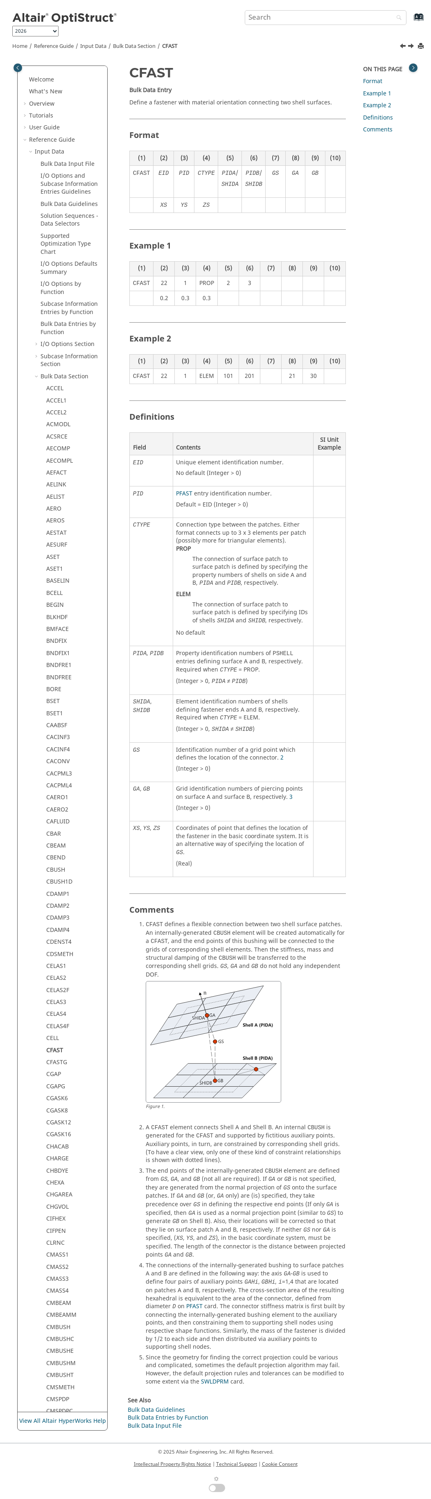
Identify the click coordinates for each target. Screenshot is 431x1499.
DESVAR (57, 1373)
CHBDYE (57, 290)
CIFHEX (55, 338)
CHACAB (57, 266)
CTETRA (56, 1096)
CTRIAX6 (57, 1168)
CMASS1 (57, 374)
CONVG (56, 711)
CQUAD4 (58, 904)
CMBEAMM (61, 434)
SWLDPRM (215, 1381)
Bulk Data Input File (155, 1426)
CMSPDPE (59, 543)
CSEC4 (54, 988)
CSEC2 (54, 964)
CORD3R (57, 795)
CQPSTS (57, 892)
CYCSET (56, 1241)
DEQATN (58, 1361)
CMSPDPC (59, 531)
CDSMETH (59, 74)
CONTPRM (60, 687)
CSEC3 (54, 976)
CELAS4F (57, 146)
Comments (378, 129)
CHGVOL (57, 326)
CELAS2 (56, 97)
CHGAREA (59, 314)
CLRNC (55, 362)
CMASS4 (57, 410)
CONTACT (59, 675)
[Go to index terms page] (410, 21)
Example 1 (377, 93)
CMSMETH (60, 507)
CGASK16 (58, 254)
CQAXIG (57, 868)
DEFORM (58, 1337)
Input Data (93, 46)
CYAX (53, 1229)
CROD (54, 940)
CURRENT (59, 1193)
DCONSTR (59, 1313)
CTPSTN (57, 1108)
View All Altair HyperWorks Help (62, 1421)
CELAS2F (57, 110)
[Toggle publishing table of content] (18, 67)
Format (372, 81)
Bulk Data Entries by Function (168, 1417)
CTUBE (55, 1180)
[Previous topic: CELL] (403, 47)
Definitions (378, 117)
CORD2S (57, 784)
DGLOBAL (59, 1397)
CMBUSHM (61, 483)
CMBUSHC (60, 458)
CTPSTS (56, 1121)
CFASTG (56, 182)
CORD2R (57, 771)
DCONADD (60, 1301)
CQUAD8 (58, 916)
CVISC (54, 1205)
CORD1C (57, 723)
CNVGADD (60, 615)
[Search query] (325, 17)
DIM (52, 1409)
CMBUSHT (60, 495)
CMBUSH (58, 447)
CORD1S (57, 747)
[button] (43, 74)
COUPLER (59, 820)
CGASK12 (58, 242)
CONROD (58, 663)
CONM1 (57, 627)
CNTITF (56, 579)
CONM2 (57, 639)
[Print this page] (421, 46)
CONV (54, 699)
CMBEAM (58, 422)
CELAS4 (56, 133)
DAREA (55, 1277)
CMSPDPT (59, 567)
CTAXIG (56, 1084)
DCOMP (56, 1289)
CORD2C (57, 759)
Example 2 (377, 105)
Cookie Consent (280, 1464)
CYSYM (55, 1265)
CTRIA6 (56, 1144)
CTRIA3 (56, 1132)
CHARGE (57, 278)
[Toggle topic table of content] (413, 67)
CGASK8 (57, 230)
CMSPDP (57, 519)
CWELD (55, 1217)
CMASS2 (57, 386)
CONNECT (60, 651)
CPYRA (55, 844)
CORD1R (57, 735)
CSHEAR (57, 1048)
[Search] (397, 18)
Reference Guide (54, 46)
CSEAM (55, 952)
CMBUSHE (60, 470)
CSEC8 (54, 1012)
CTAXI (54, 1072)
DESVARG (59, 1385)
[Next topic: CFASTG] (411, 47)
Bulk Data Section (134, 46)
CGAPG (55, 206)
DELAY (54, 1349)
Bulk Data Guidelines (156, 1410)
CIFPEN (56, 350)
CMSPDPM (60, 555)
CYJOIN (56, 1253)
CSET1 (54, 1036)
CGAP (53, 194)
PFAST (184, 493)
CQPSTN (57, 880)
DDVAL (55, 1325)
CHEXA (55, 302)
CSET (53, 1024)
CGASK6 (57, 218)
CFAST (169, 46)
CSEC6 (54, 1000)
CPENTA (57, 832)
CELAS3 (56, 122)
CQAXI (54, 856)
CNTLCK (57, 591)
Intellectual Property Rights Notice (172, 1464)
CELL (52, 158)
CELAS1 (56, 85)
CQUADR (58, 928)
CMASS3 (57, 398)
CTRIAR (56, 1157)
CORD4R (57, 807)
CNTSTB (57, 603)
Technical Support (236, 1464)
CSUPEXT (58, 1060)
